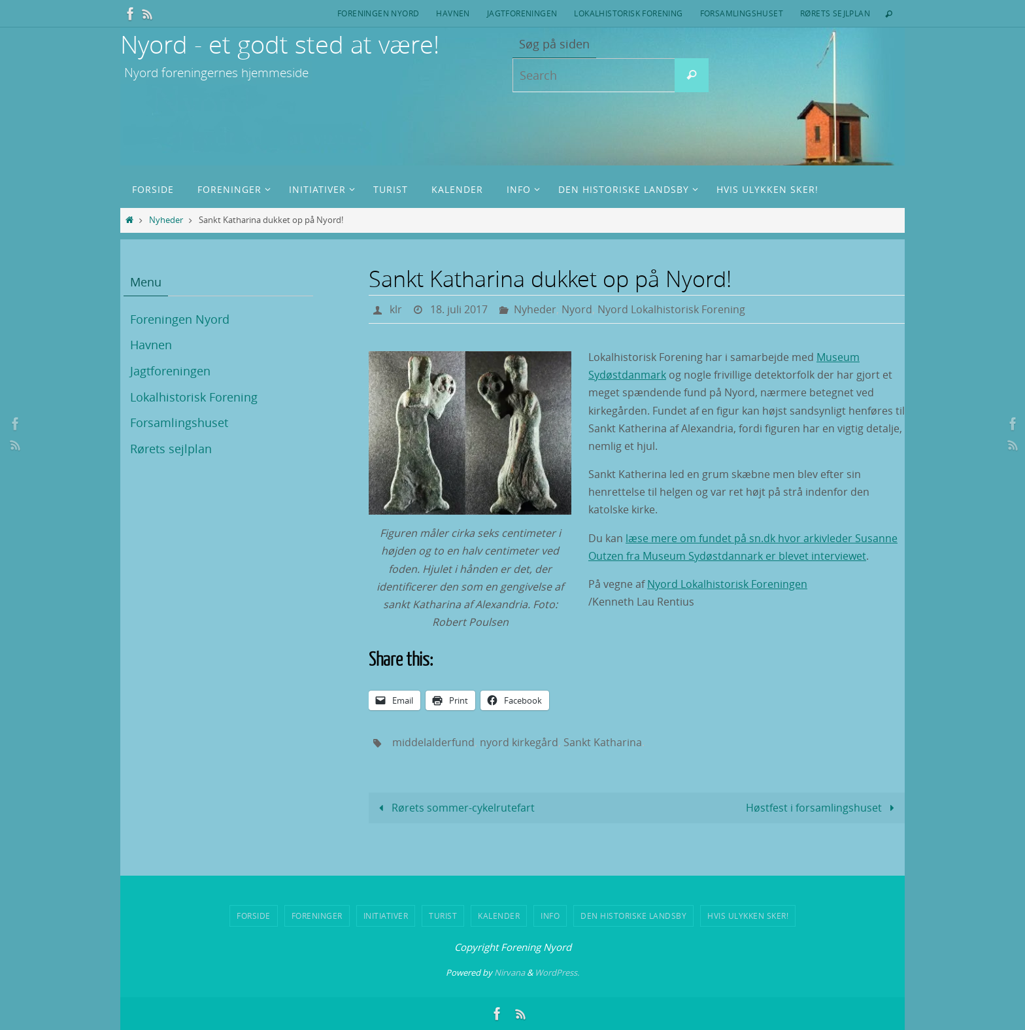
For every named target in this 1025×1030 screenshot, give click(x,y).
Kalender (499, 915)
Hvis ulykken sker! (747, 915)
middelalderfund (433, 742)
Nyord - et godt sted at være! (279, 44)
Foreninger (317, 915)
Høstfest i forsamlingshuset (822, 807)
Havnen (452, 13)
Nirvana (509, 972)
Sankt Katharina (602, 742)
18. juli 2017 (459, 309)
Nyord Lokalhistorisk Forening (671, 309)
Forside (254, 915)
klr (396, 309)
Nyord (577, 309)
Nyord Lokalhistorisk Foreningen (727, 584)
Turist (443, 915)
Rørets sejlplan (835, 13)
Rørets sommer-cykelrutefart (454, 807)
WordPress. (557, 972)
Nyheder (166, 220)
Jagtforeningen (522, 13)
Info (550, 915)
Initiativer (386, 915)
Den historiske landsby (633, 915)
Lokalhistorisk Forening (628, 13)
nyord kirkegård (519, 742)
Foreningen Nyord (378, 13)
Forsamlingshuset (741, 13)
